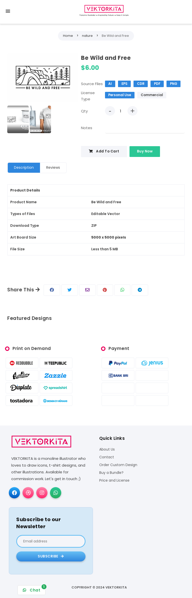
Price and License (114, 480)
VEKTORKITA (116, 587)
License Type (88, 96)
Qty (84, 111)
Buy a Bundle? (111, 472)
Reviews (53, 167)
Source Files (92, 83)
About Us (107, 449)
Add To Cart (104, 151)
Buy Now (145, 151)
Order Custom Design (118, 465)
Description (24, 167)
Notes (86, 127)
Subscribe (51, 556)
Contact (106, 457)
